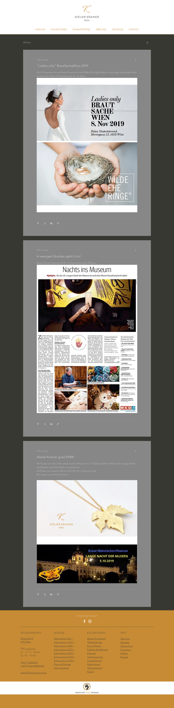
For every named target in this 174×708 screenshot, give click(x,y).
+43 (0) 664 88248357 (32, 666)
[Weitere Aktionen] (135, 59)
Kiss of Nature (94, 646)
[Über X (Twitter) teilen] (44, 223)
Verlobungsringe (95, 657)
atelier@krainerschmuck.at (34, 672)
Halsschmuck (93, 664)
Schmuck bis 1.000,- (64, 642)
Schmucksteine (61, 668)
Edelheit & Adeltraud (97, 649)
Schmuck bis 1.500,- (64, 646)
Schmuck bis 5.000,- (64, 657)
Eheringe (91, 653)
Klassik (90, 671)
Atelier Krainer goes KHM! (55, 457)
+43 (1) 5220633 (29, 662)
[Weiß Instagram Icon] (90, 621)
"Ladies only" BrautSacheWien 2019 (62, 66)
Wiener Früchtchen (96, 638)
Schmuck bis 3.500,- (64, 653)
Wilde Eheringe (94, 642)
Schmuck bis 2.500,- (64, 649)
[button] (147, 42)
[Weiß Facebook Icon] (84, 621)
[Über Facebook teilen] (38, 223)
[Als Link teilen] (58, 223)
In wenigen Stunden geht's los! (59, 256)
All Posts (27, 42)
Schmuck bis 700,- (63, 638)
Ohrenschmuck (94, 668)
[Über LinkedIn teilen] (51, 223)
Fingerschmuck (94, 660)
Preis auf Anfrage (62, 664)
